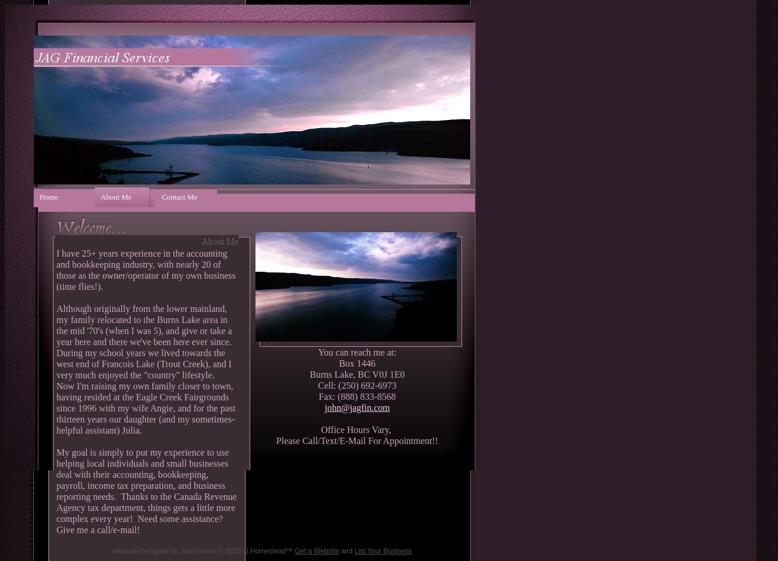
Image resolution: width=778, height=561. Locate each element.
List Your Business (382, 551)
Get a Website (317, 551)
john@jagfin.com (357, 408)
